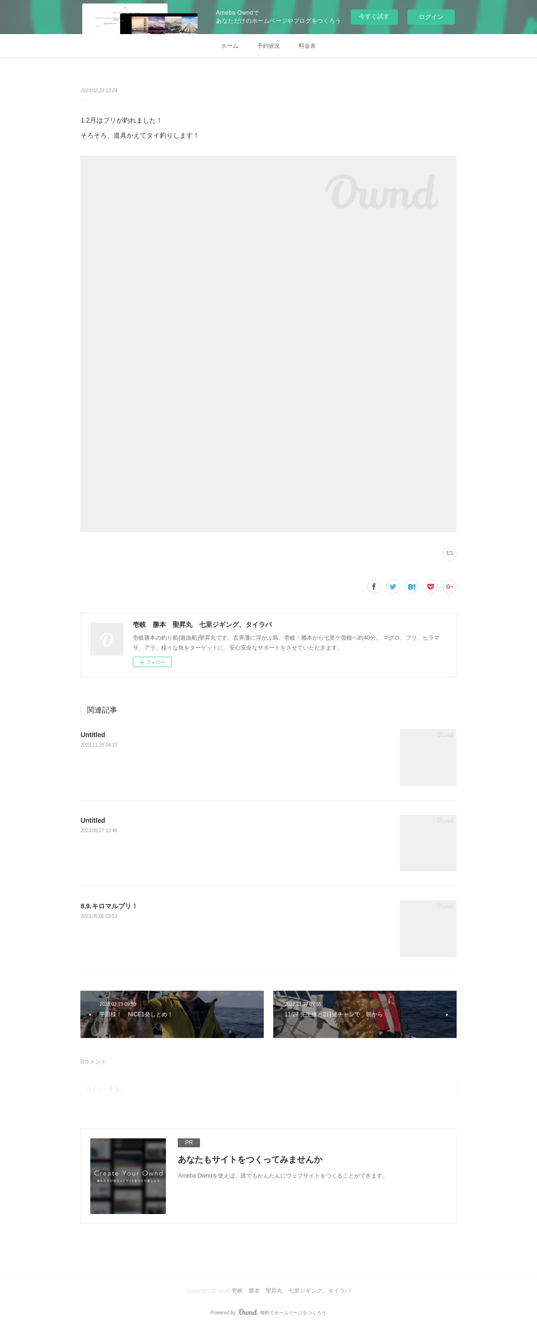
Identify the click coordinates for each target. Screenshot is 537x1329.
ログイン (431, 16)
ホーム (229, 46)
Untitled (92, 735)
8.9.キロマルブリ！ (109, 906)
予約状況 (268, 46)
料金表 (307, 46)
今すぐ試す (374, 16)
